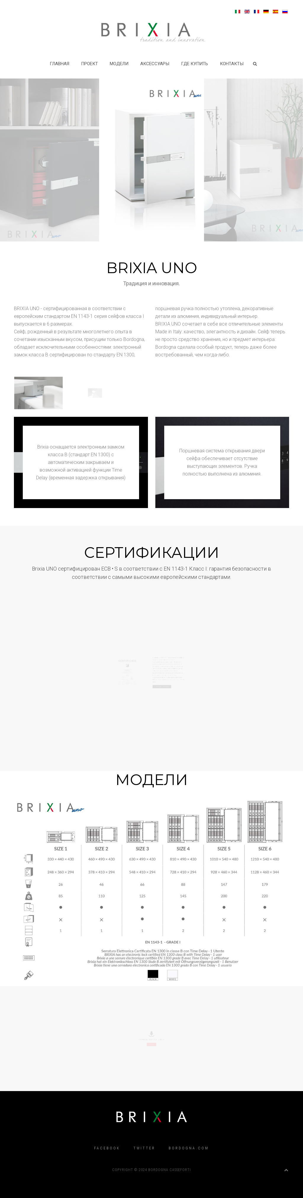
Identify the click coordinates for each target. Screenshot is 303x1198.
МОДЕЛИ (119, 63)
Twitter (144, 1148)
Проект (89, 63)
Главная (59, 63)
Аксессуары (154, 63)
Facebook (107, 1148)
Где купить (194, 63)
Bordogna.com (189, 1148)
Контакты (232, 63)
